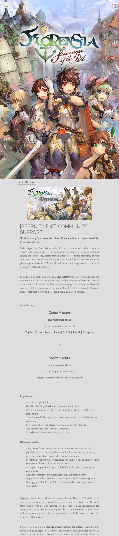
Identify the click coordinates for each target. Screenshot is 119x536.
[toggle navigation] (6, 5)
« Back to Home (27, 182)
